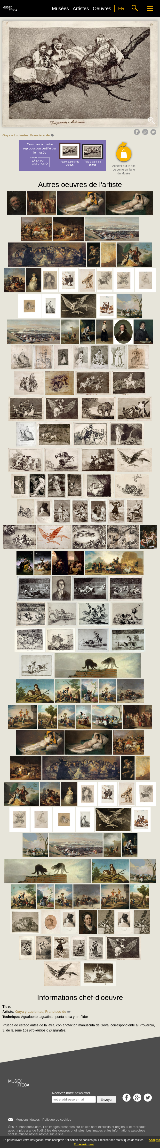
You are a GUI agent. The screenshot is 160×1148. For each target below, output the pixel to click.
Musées (60, 8)
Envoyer (106, 1099)
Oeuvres (102, 8)
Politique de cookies (56, 1119)
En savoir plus (84, 1144)
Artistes (81, 8)
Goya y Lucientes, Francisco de (28, 135)
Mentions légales (28, 1119)
